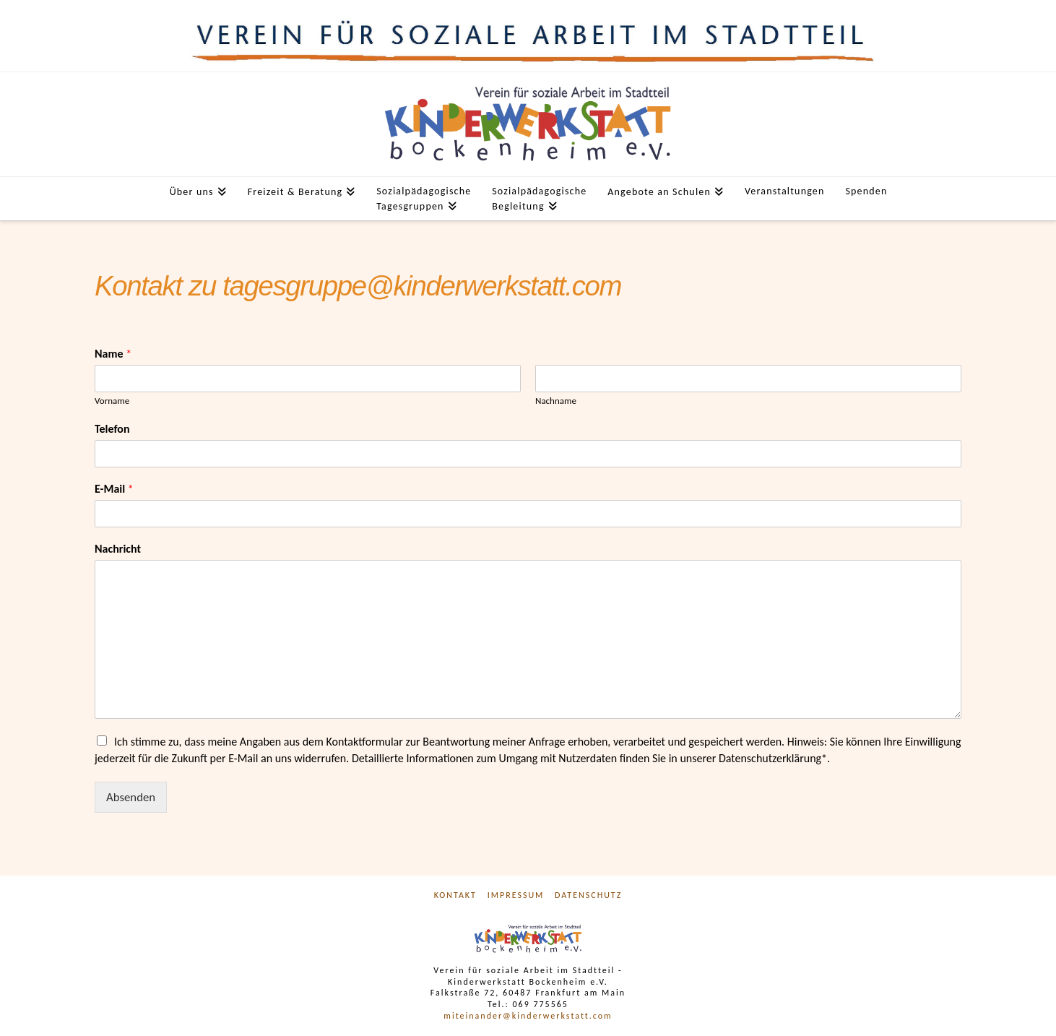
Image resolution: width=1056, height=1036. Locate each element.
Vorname (112, 400)
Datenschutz (588, 895)
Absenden (130, 797)
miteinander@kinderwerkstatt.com (527, 1016)
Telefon (112, 429)
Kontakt (455, 895)
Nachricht (118, 549)
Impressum (516, 895)
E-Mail (114, 489)
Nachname (555, 400)
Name (113, 354)
